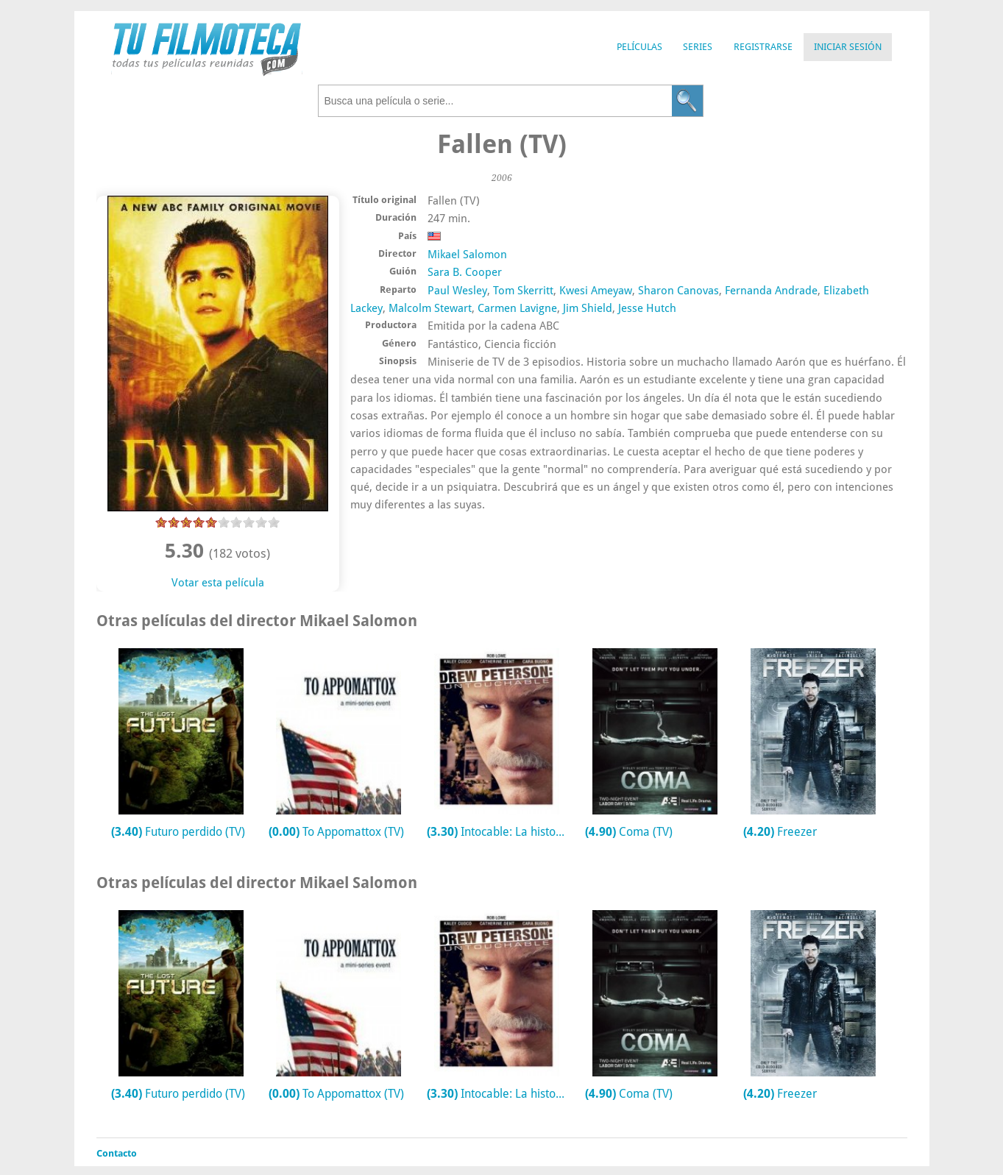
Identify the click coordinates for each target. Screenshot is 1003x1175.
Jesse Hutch (647, 308)
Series (697, 46)
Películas (639, 46)
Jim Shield (587, 308)
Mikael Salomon (467, 254)
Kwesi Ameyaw (595, 290)
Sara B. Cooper (465, 272)
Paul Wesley (457, 290)
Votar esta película (217, 582)
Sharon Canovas (678, 290)
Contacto (116, 1153)
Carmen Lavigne (517, 308)
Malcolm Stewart (430, 308)
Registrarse (763, 46)
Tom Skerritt (523, 290)
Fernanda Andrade (771, 290)
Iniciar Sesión (848, 46)
